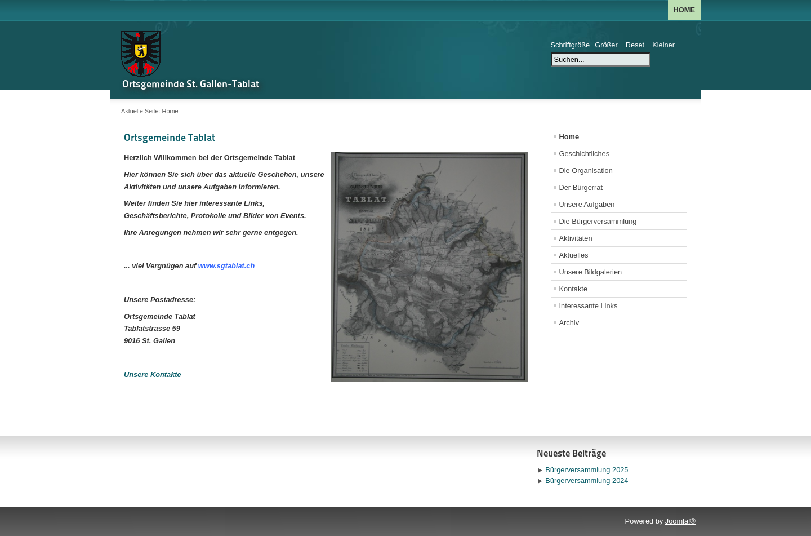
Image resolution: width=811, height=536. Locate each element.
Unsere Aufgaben (587, 204)
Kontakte (573, 289)
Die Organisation (586, 170)
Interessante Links (588, 306)
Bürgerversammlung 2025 (586, 470)
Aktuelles (574, 255)
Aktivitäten (575, 238)
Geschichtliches (584, 153)
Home (684, 10)
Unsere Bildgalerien (590, 272)
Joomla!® (680, 521)
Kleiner (663, 45)
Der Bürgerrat (581, 187)
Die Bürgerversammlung (598, 221)
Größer (606, 45)
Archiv (569, 322)
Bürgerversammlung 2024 (586, 480)
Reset (635, 45)
